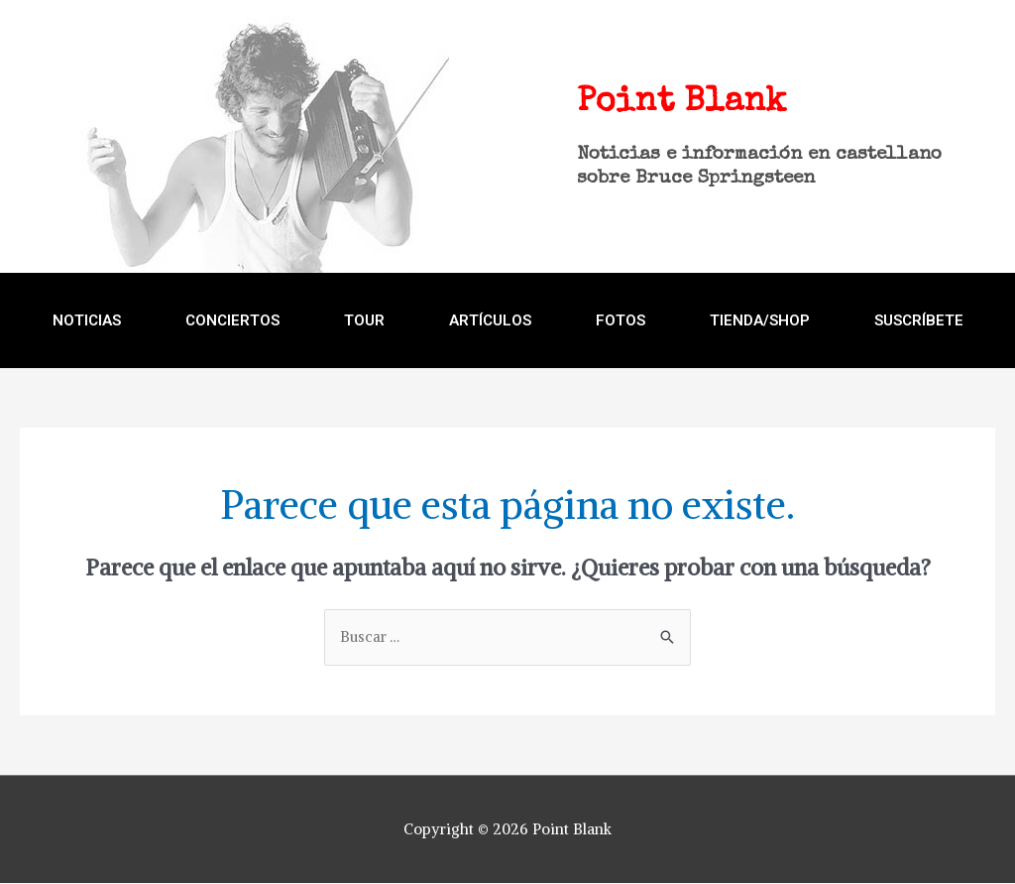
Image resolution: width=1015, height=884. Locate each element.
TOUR (364, 320)
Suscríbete (918, 320)
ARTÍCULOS (490, 320)
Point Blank (668, 102)
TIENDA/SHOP (760, 320)
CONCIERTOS (232, 320)
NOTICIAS (87, 320)
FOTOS (620, 320)
